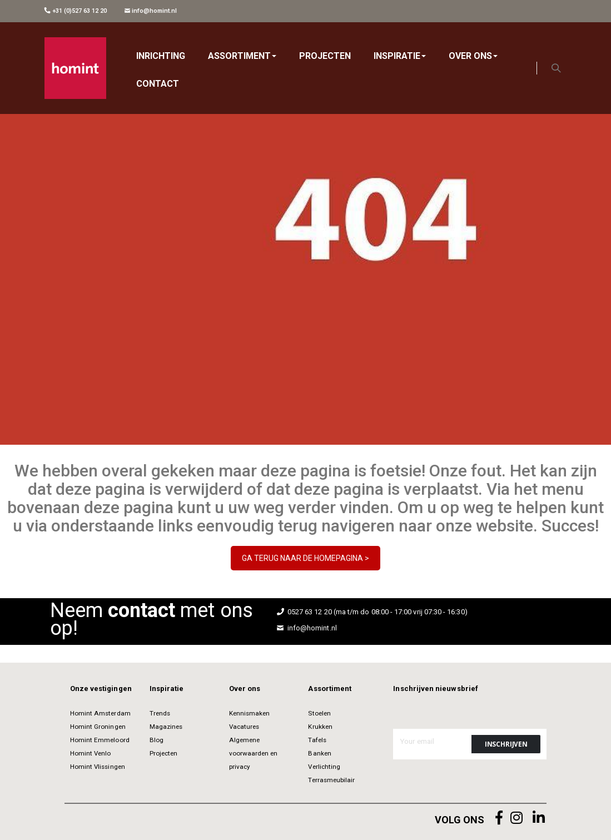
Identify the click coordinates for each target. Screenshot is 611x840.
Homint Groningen (98, 726)
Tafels (317, 740)
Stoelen (319, 713)
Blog (156, 740)
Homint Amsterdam (100, 713)
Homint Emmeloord (100, 740)
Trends (160, 713)
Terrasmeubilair (331, 780)
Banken (319, 753)
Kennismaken (249, 713)
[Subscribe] (506, 744)
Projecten (164, 753)
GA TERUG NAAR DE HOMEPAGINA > (305, 558)
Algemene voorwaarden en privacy (253, 753)
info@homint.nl (151, 10)
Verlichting (324, 767)
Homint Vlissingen (97, 767)
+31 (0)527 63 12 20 (75, 10)
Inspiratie (167, 688)
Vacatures (244, 726)
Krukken (320, 726)
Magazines (166, 726)
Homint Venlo (90, 753)
